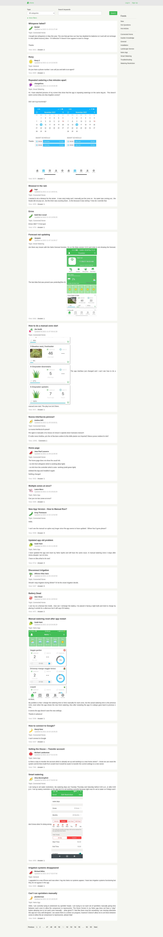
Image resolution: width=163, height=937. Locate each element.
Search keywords (64, 9)
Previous (31, 927)
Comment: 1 (43, 441)
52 (67, 927)
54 (75, 927)
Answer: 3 (41, 533)
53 (71, 927)
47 (47, 927)
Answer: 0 (41, 586)
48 (51, 927)
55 (79, 927)
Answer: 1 (41, 73)
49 (55, 927)
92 (87, 927)
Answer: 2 (41, 50)
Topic (29, 9)
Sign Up (135, 3)
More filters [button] (33, 18)
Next (95, 927)
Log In (127, 3)
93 (91, 927)
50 (59, 927)
